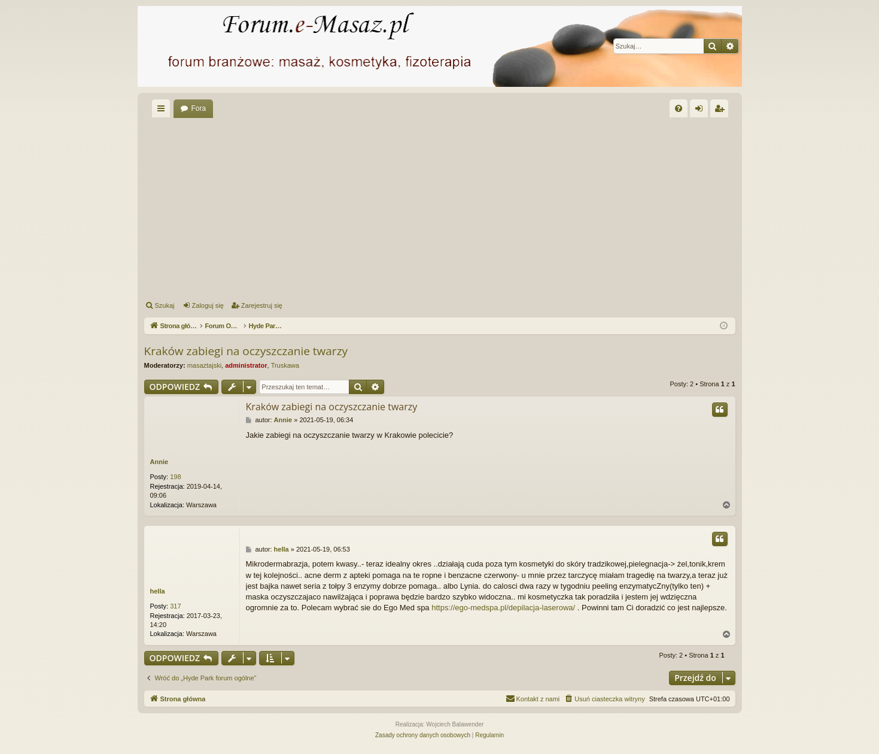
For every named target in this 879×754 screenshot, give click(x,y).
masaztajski (204, 365)
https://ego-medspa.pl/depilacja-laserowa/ (503, 607)
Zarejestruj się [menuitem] (721, 110)
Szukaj (165, 305)
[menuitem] (679, 108)
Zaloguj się (208, 305)
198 (175, 476)
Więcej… (163, 110)
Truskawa (285, 365)
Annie (159, 461)
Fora (198, 108)
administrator (246, 365)
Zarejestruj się (261, 305)
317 (175, 606)
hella (157, 591)
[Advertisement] (439, 207)
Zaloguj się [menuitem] (701, 110)
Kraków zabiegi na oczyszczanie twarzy (246, 351)
